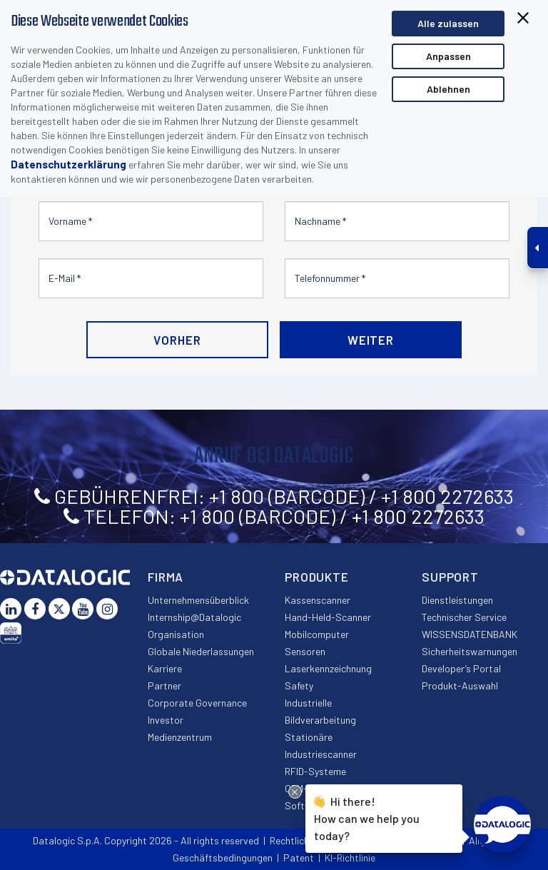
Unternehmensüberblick (198, 600)
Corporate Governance (197, 703)
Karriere (165, 668)
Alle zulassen (448, 23)
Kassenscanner (317, 600)
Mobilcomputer (317, 634)
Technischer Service (464, 617)
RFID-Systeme (315, 771)
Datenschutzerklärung (68, 164)
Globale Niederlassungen (201, 651)
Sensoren (305, 651)
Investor (165, 720)
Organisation (176, 634)
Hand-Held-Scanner (328, 617)
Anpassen (448, 56)
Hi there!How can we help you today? (367, 816)
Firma (165, 577)
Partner (164, 685)
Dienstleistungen (457, 600)
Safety (299, 685)
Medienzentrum (180, 737)
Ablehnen (448, 89)
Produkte (317, 577)
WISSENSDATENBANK (469, 634)
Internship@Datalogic (194, 617)
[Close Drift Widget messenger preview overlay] (295, 792)
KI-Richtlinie (350, 857)
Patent (298, 857)
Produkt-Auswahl (460, 685)
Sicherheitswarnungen (469, 651)
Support (450, 577)
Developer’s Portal (461, 668)
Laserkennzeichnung (328, 668)
